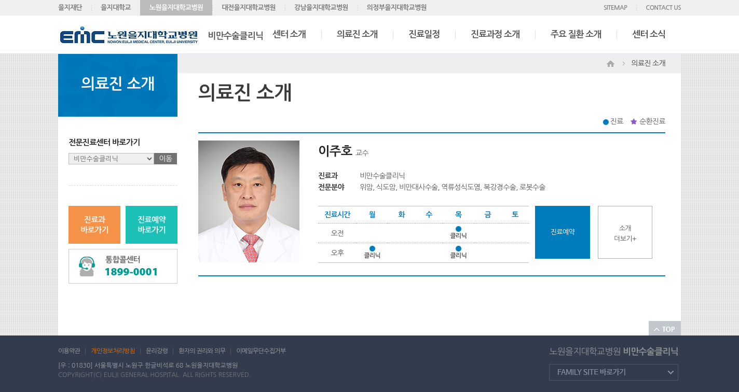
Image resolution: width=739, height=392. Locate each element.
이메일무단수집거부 (260, 351)
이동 (165, 158)
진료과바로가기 (94, 225)
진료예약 (562, 232)
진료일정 (424, 34)
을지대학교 (116, 7)
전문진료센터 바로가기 (104, 142)
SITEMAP (615, 8)
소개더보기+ (625, 233)
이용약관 (69, 351)
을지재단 (70, 7)
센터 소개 (289, 34)
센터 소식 (648, 34)
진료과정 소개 (495, 34)
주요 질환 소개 (576, 34)
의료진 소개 (357, 34)
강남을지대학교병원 (321, 7)
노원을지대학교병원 (176, 7)
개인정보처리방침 (113, 351)
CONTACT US (663, 8)
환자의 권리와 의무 (202, 351)
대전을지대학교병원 (249, 7)
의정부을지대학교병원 (397, 7)
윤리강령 (157, 351)
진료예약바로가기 (152, 225)
